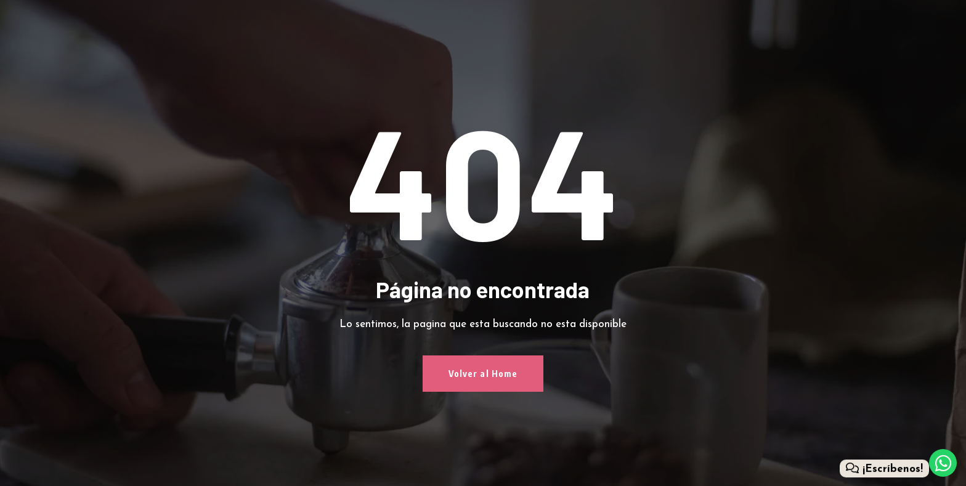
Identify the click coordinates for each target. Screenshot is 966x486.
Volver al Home (483, 373)
